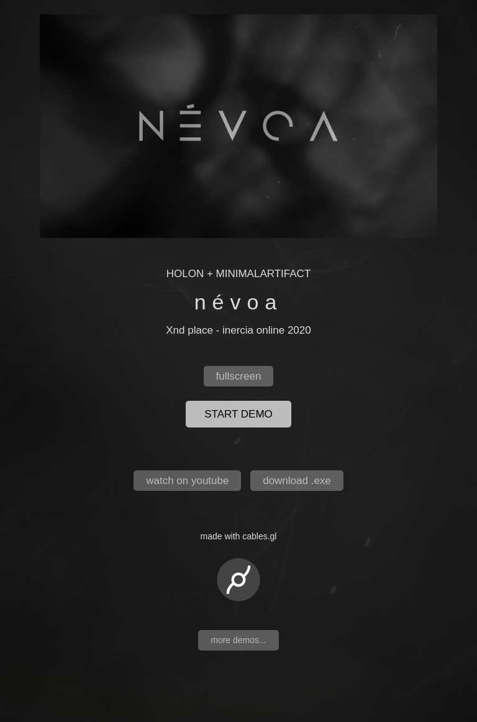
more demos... (238, 640)
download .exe (297, 481)
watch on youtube (187, 481)
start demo (238, 414)
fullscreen (238, 376)
